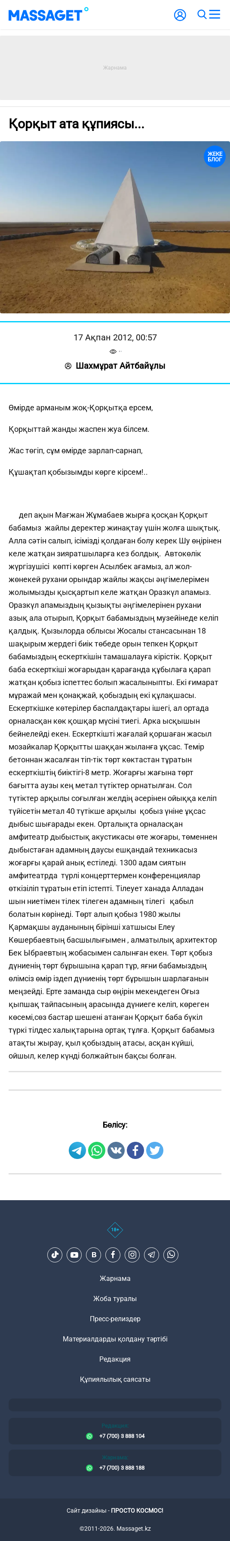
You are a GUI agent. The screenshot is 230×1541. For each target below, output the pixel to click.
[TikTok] (55, 1254)
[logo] (49, 14)
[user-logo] (180, 19)
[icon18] (115, 1234)
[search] (202, 14)
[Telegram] (151, 1254)
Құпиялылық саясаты (115, 1379)
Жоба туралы (115, 1299)
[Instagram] (132, 1254)
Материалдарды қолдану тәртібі (115, 1339)
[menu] (214, 14)
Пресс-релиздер (115, 1319)
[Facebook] (113, 1254)
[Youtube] (74, 1254)
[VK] (93, 1254)
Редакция (115, 1359)
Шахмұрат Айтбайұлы (115, 366)
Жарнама (115, 1278)
